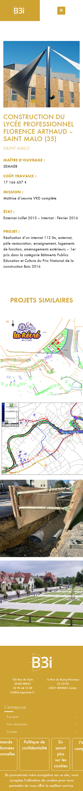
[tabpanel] (41, 74)
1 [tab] (33, 101)
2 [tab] (43, 101)
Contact (12, 731)
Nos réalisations (17, 724)
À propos (13, 716)
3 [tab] (51, 101)
